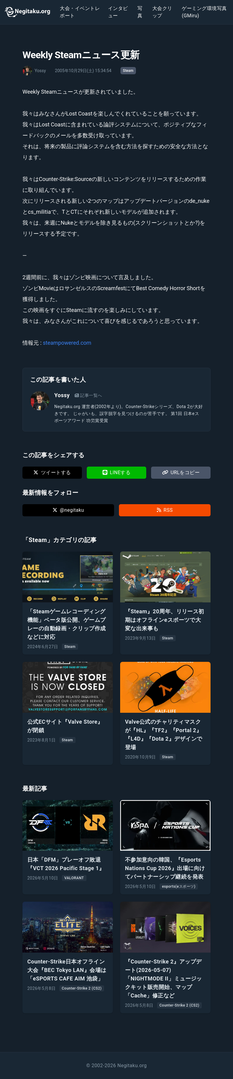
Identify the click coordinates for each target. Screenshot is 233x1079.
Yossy (62, 395)
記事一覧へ (88, 395)
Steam (128, 71)
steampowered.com (67, 343)
